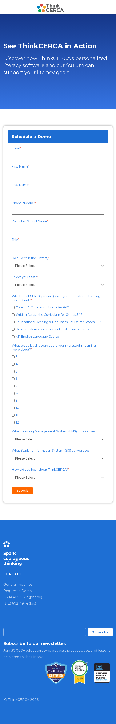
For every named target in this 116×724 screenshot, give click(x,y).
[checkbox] (58, 322)
